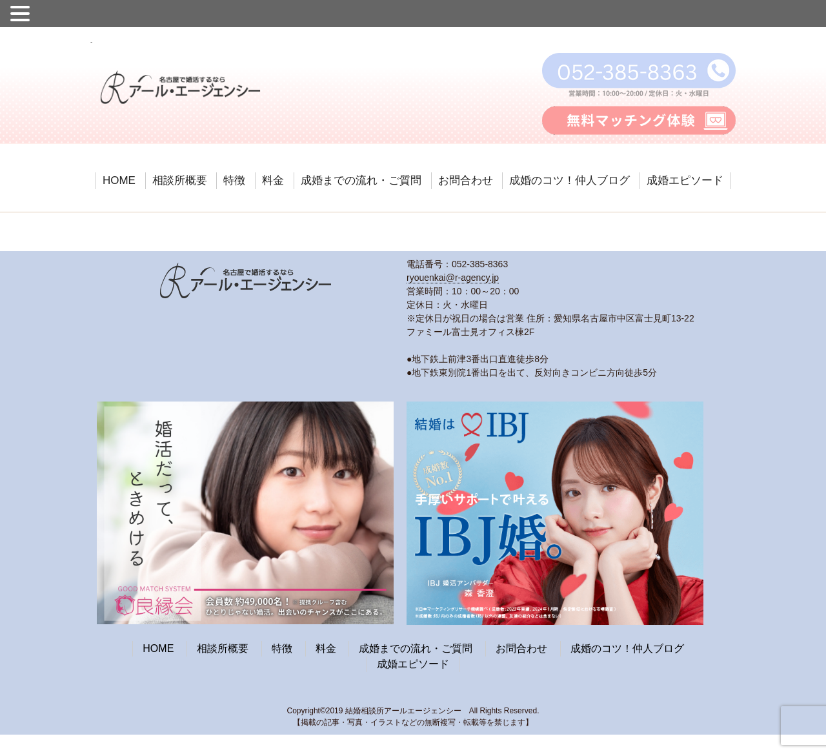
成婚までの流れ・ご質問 (361, 180)
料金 (273, 180)
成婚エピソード (685, 180)
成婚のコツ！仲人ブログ (569, 180)
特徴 (234, 180)
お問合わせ (465, 180)
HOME (119, 180)
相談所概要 (179, 180)
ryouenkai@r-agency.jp (453, 277)
